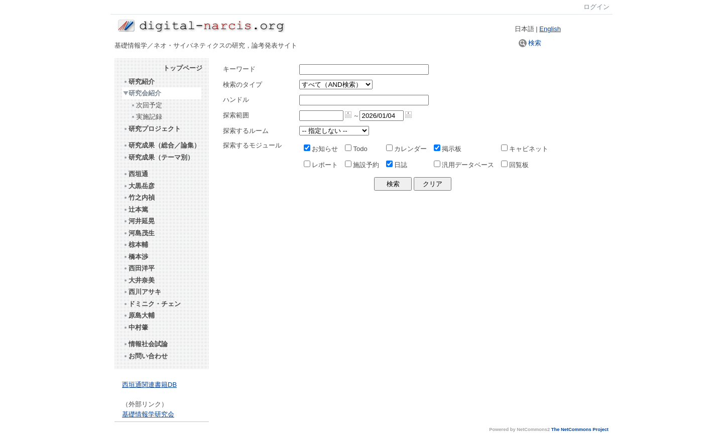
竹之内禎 (139, 197)
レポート (321, 165)
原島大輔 (139, 315)
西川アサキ (142, 292)
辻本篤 (135, 209)
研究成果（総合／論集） (161, 145)
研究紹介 (139, 81)
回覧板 (515, 165)
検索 (530, 43)
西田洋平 (139, 268)
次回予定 (146, 105)
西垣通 (135, 174)
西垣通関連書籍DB (149, 384)
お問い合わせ (145, 356)
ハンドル (236, 99)
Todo (356, 149)
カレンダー (406, 149)
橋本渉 (135, 256)
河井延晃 (139, 221)
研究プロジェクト (152, 128)
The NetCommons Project (580, 429)
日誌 (396, 165)
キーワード (239, 69)
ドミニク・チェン (152, 304)
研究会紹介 (142, 93)
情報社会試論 (145, 344)
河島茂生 (139, 233)
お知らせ (321, 149)
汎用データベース (464, 165)
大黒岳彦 (139, 186)
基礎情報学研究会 (148, 414)
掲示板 (447, 149)
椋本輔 (135, 244)
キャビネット (524, 149)
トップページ (182, 68)
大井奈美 (139, 280)
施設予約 (362, 165)
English (550, 29)
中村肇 (135, 327)
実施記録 (146, 116)
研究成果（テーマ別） (158, 157)
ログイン (596, 7)
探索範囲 (236, 115)
